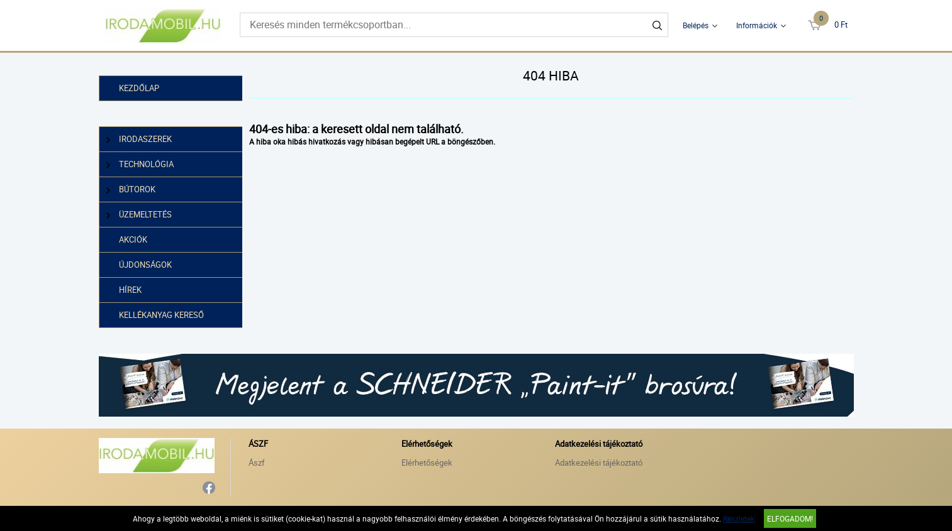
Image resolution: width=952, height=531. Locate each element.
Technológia (140, 164)
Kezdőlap (139, 88)
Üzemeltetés (139, 214)
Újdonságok (145, 264)
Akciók (133, 239)
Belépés (695, 25)
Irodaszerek (139, 139)
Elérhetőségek (426, 462)
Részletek (738, 518)
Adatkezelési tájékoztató (598, 462)
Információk (756, 25)
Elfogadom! (790, 518)
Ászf (257, 462)
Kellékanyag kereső (161, 314)
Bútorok (131, 189)
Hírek (130, 289)
